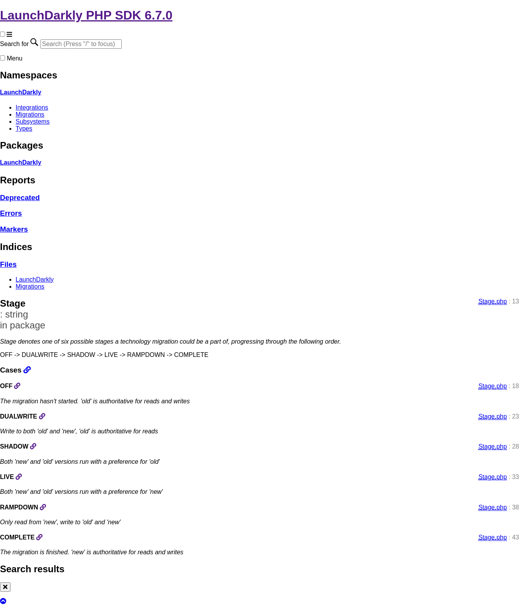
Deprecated (20, 197)
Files (8, 264)
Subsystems (33, 121)
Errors (11, 213)
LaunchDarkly (20, 92)
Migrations (30, 114)
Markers (14, 229)
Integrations (32, 107)
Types (24, 128)
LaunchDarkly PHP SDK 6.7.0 (86, 15)
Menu (14, 58)
